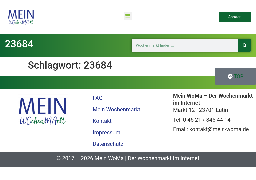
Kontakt (102, 121)
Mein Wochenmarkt (116, 109)
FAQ (98, 98)
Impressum (106, 133)
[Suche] (244, 45)
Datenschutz (108, 144)
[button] (128, 16)
